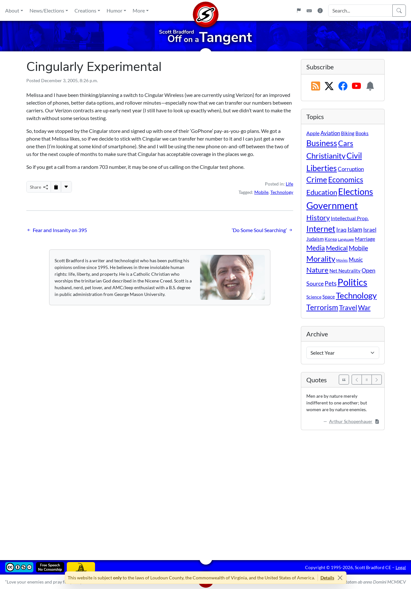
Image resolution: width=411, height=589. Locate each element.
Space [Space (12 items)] (328, 296)
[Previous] (357, 380)
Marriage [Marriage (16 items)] (365, 239)
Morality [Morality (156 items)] (320, 258)
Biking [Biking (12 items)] (347, 133)
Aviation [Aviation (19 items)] (330, 133)
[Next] (377, 380)
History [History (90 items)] (318, 217)
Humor (114, 10)
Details (327, 577)
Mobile (261, 192)
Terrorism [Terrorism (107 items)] (322, 307)
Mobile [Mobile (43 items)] (358, 248)
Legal (401, 567)
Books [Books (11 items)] (362, 133)
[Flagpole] (298, 10)
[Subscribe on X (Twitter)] (329, 86)
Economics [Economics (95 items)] (345, 179)
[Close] (340, 577)
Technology (281, 192)
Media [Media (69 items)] (315, 248)
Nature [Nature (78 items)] (317, 269)
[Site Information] (320, 10)
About (12, 10)
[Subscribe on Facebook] (342, 86)
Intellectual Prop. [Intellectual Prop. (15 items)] (350, 218)
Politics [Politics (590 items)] (352, 282)
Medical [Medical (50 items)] (337, 248)
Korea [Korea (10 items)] (331, 239)
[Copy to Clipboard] (56, 186)
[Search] (399, 10)
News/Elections (47, 10)
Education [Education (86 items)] (321, 192)
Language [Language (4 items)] (346, 239)
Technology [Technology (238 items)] (356, 295)
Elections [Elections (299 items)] (355, 191)
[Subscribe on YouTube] (356, 86)
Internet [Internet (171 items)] (320, 228)
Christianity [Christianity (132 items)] (325, 155)
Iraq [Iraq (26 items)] (341, 229)
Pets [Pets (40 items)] (331, 283)
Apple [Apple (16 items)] (312, 133)
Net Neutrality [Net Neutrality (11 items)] (345, 270)
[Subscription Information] (370, 86)
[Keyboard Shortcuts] (309, 10)
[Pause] (367, 380)
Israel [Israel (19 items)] (369, 230)
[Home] (205, 10)
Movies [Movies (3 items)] (342, 260)
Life (289, 183)
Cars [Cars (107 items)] (345, 143)
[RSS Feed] (315, 86)
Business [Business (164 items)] (321, 143)
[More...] (66, 186)
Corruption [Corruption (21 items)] (351, 169)
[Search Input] (360, 10)
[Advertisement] (205, 490)
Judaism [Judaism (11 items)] (315, 239)
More (139, 10)
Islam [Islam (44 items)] (354, 229)
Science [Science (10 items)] (313, 296)
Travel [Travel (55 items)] (348, 307)
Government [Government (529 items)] (332, 205)
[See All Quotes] (344, 380)
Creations (85, 10)
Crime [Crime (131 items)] (316, 179)
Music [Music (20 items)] (356, 259)
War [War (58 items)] (364, 307)
